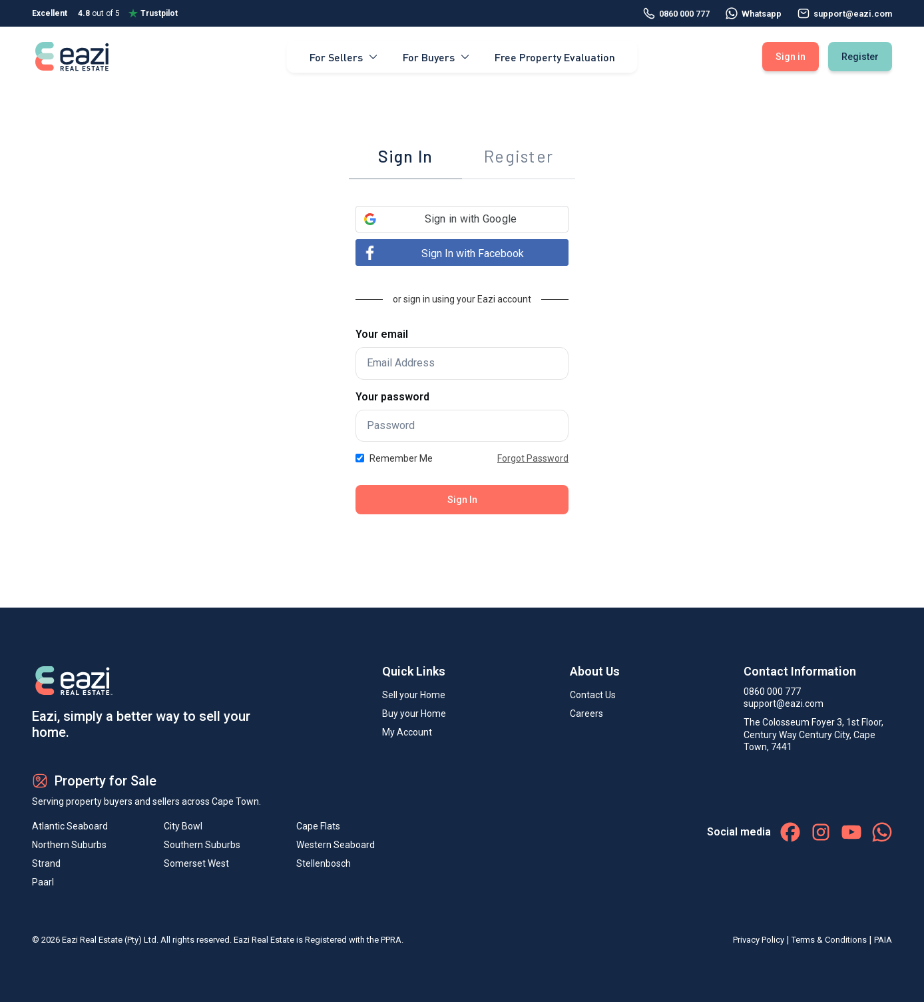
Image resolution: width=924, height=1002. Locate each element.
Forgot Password (533, 458)
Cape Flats (318, 826)
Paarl (43, 882)
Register (860, 56)
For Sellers (344, 56)
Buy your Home (414, 713)
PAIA (883, 940)
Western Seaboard (335, 844)
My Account (407, 732)
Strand (46, 863)
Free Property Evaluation (555, 56)
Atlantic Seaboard (70, 826)
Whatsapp (754, 13)
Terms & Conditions (829, 940)
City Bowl (183, 826)
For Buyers (437, 56)
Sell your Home (413, 695)
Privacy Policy (758, 940)
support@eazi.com (783, 703)
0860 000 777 (676, 13)
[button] (462, 219)
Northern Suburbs (69, 844)
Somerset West (196, 863)
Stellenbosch (323, 863)
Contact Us (593, 695)
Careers (586, 713)
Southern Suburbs (202, 844)
